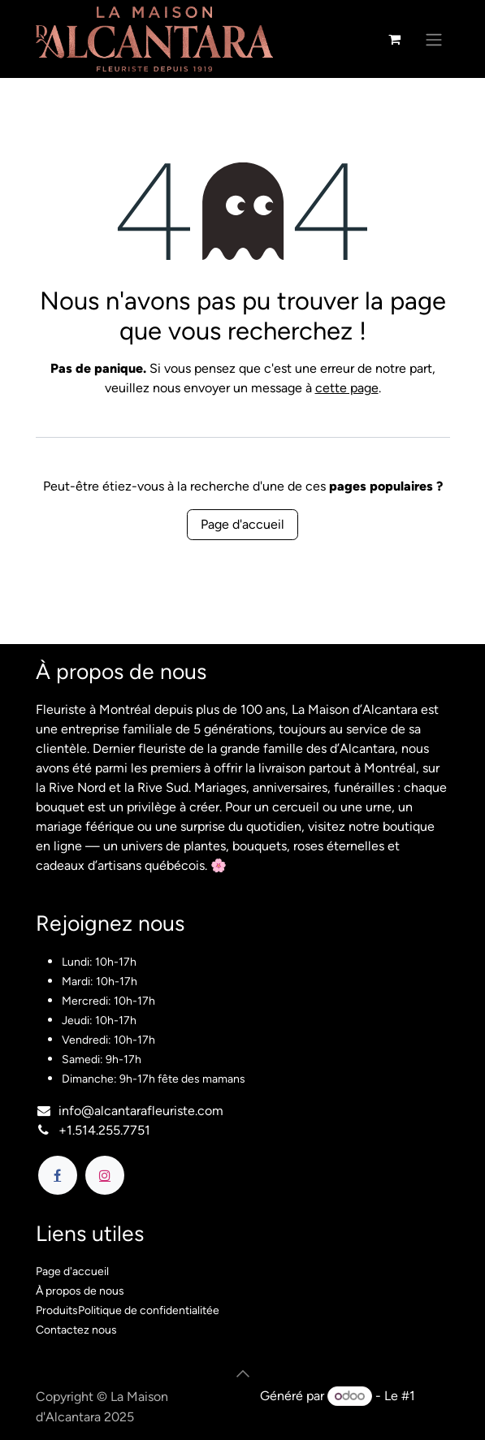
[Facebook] (57, 1175)
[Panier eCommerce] (395, 39)
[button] (242, 1373)
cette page (347, 388)
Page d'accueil (242, 524)
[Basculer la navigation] (434, 39)
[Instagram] (104, 1175)
